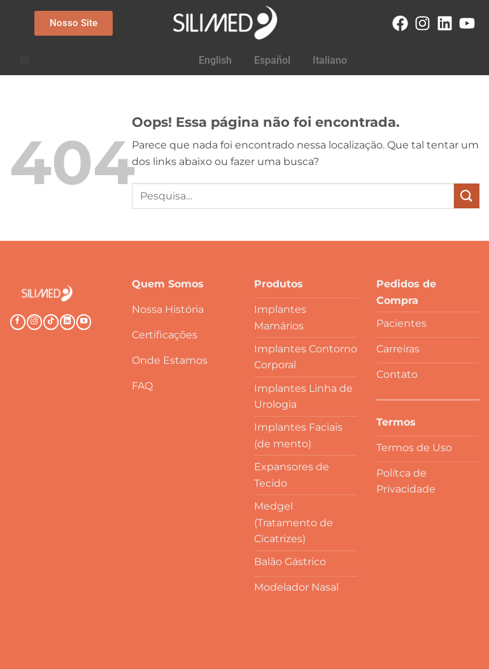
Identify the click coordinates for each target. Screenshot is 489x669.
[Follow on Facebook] (17, 322)
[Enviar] (466, 195)
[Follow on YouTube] (84, 322)
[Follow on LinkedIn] (67, 322)
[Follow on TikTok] (51, 322)
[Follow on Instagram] (34, 322)
